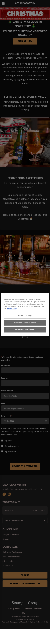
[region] (25, 314)
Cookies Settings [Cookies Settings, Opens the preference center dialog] (25, 316)
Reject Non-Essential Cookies (25, 323)
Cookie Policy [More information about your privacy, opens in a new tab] (12, 309)
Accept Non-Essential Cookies (25, 330)
